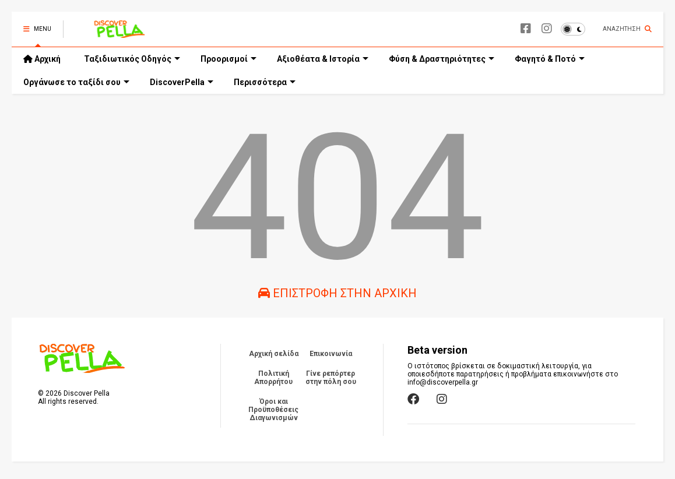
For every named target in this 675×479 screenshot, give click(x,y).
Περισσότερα (265, 82)
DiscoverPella (181, 82)
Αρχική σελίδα (273, 354)
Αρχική (42, 59)
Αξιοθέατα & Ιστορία (322, 59)
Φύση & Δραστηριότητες (441, 59)
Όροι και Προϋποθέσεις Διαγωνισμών (273, 409)
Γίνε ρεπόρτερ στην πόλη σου (330, 377)
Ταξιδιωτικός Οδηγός (132, 59)
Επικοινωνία (331, 354)
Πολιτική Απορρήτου (273, 377)
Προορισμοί (228, 59)
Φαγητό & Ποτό (550, 59)
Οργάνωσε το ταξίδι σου (76, 82)
